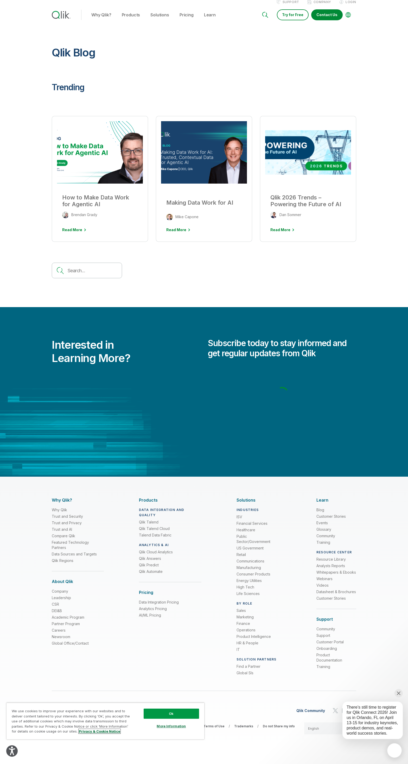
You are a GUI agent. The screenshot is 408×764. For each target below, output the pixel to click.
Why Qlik (59, 515)
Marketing (245, 622)
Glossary (323, 535)
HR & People (247, 648)
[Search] (265, 20)
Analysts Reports (330, 571)
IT (238, 655)
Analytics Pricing (153, 614)
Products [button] (131, 20)
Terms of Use (214, 732)
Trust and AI (62, 535)
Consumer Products (253, 579)
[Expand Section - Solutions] (246, 505)
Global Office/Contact (70, 648)
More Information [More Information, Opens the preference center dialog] (171, 726)
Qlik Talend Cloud (154, 534)
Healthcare (246, 535)
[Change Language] (348, 20)
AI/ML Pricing (150, 620)
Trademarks (243, 732)
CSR (55, 609)
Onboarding (326, 654)
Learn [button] (210, 20)
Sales (241, 616)
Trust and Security (67, 522)
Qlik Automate (151, 577)
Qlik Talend (148, 527)
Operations (246, 635)
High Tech (245, 592)
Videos (322, 590)
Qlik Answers (150, 564)
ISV (239, 522)
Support (291, 7)
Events (322, 528)
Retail (241, 560)
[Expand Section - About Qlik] (62, 587)
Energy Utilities (249, 586)
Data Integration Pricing (159, 607)
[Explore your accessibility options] (12, 751)
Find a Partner (248, 672)
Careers (59, 635)
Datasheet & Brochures (336, 597)
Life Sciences (248, 599)
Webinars (324, 584)
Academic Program (68, 622)
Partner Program (66, 629)
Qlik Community (310, 716)
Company (322, 7)
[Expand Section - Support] (324, 624)
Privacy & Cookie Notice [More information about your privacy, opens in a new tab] (99, 731)
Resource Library (331, 564)
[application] (394, 750)
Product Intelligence (254, 642)
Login (351, 7)
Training (323, 548)
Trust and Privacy (67, 528)
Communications (250, 566)
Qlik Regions (62, 566)
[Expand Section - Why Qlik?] (62, 505)
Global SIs (245, 678)
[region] (105, 721)
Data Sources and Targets (74, 559)
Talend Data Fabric (155, 540)
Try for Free (292, 20)
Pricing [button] (187, 20)
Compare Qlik (63, 541)
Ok (171, 713)
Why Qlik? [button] (101, 20)
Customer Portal (330, 647)
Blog (320, 515)
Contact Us (326, 20)
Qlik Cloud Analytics (156, 557)
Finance (243, 629)
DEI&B (57, 616)
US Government (250, 553)
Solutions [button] (159, 20)
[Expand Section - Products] (148, 505)
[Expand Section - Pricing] (146, 597)
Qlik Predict (149, 570)
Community (325, 541)
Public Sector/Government (253, 544)
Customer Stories (331, 522)
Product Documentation (329, 663)
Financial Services (252, 529)
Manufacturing (249, 573)
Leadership (61, 603)
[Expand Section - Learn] (322, 505)
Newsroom (61, 642)
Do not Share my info (279, 732)
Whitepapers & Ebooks (336, 577)
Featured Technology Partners (70, 550)
